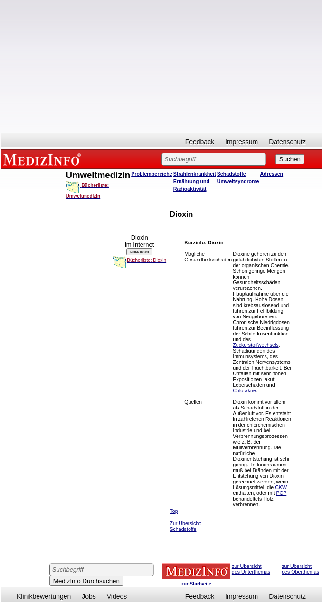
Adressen (272, 174)
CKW (281, 487)
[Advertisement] (161, 66)
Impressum (241, 142)
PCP (281, 493)
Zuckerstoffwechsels (255, 345)
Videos (117, 596)
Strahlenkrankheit (194, 174)
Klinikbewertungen (44, 596)
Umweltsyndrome (238, 181)
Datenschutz (287, 142)
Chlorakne (244, 390)
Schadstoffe (231, 174)
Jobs (89, 596)
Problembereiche (151, 174)
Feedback (199, 142)
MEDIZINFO (43, 158)
